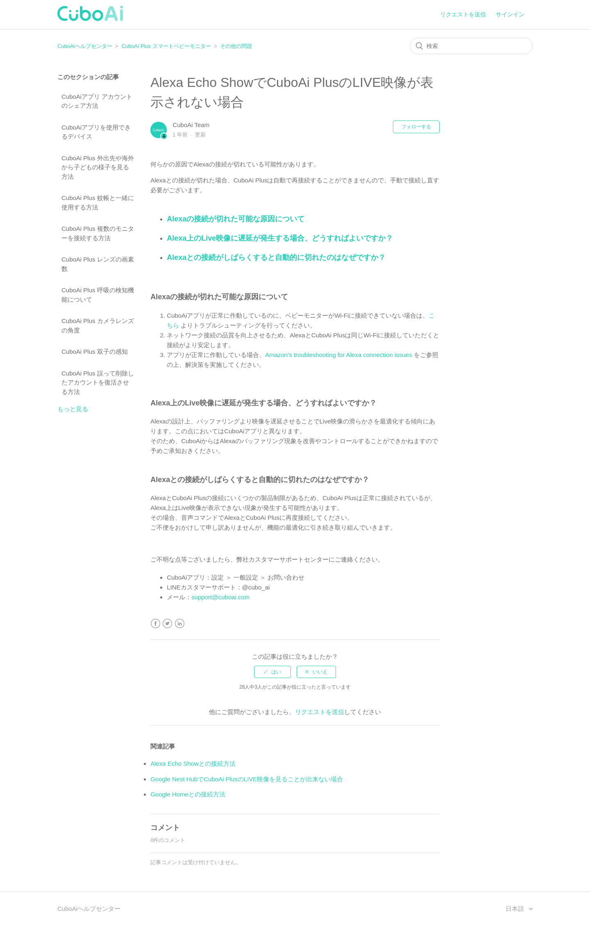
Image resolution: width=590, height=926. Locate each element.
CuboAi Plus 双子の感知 (94, 351)
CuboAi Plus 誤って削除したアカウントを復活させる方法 (97, 382)
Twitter (167, 624)
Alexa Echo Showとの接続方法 (193, 763)
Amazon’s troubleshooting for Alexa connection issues (338, 354)
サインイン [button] (510, 14)
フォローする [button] (416, 127)
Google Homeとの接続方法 (187, 794)
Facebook (155, 624)
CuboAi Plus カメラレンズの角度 (97, 325)
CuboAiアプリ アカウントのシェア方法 (96, 101)
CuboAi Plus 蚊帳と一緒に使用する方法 (97, 202)
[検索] (471, 46)
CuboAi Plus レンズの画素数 (97, 264)
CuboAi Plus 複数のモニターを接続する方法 (97, 233)
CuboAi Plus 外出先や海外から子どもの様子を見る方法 (97, 167)
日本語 (516, 908)
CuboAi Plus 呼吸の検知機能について (97, 295)
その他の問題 (236, 46)
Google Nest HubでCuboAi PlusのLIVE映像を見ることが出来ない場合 (246, 779)
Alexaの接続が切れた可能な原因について (235, 219)
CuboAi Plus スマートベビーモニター (166, 46)
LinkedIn (180, 624)
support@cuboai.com (220, 597)
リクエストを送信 (463, 14)
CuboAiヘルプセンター (84, 46)
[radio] (272, 672)
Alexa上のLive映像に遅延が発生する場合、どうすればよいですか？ (280, 238)
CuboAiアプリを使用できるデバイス (96, 132)
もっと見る (72, 408)
